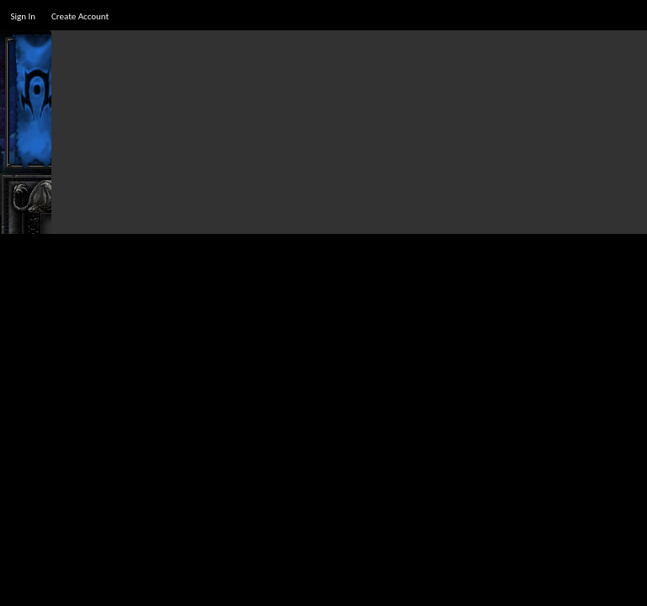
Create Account (80, 16)
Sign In (22, 16)
